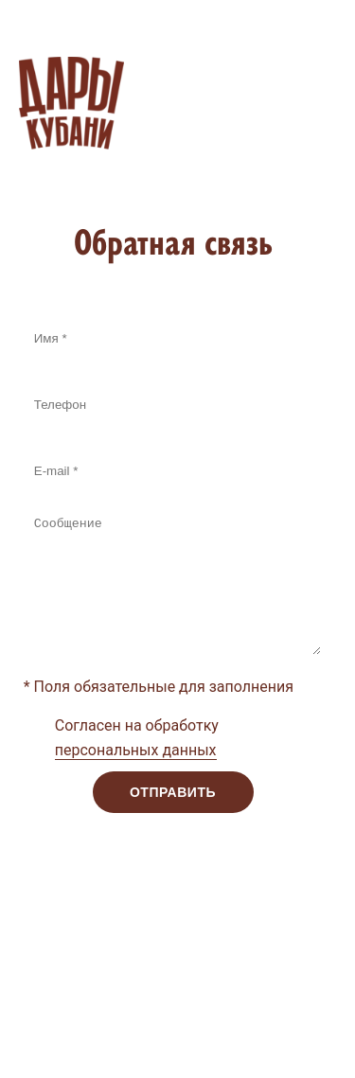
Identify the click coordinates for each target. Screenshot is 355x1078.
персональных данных (136, 750)
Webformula (202, 1042)
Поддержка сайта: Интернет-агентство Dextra (164, 1005)
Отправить (173, 792)
